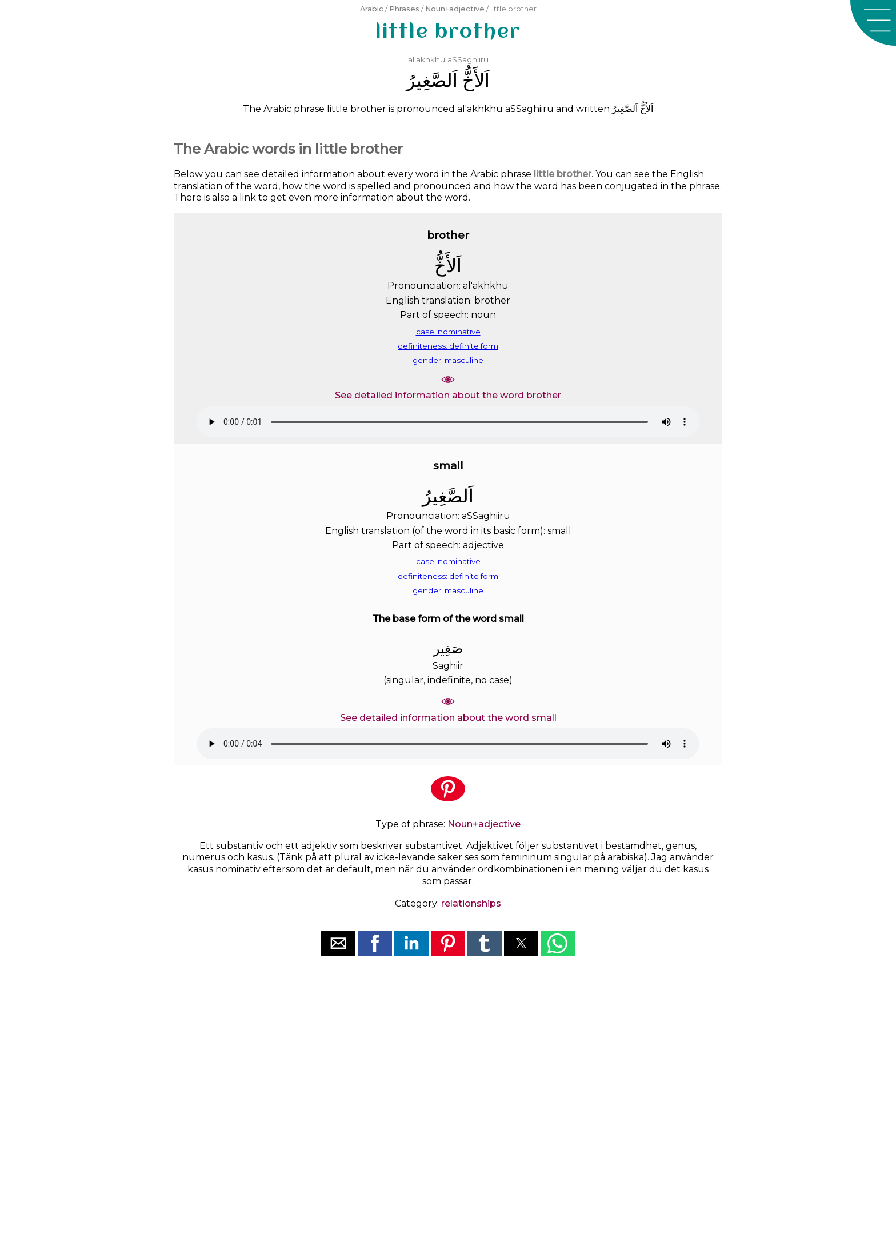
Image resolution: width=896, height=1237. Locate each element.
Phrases (404, 9)
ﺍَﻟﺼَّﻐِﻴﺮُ (432, 80)
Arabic (371, 9)
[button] (873, 23)
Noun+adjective (455, 9)
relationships (471, 903)
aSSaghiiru (468, 59)
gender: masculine (448, 360)
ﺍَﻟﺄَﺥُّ (476, 80)
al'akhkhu (426, 59)
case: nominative (448, 331)
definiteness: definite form (448, 345)
